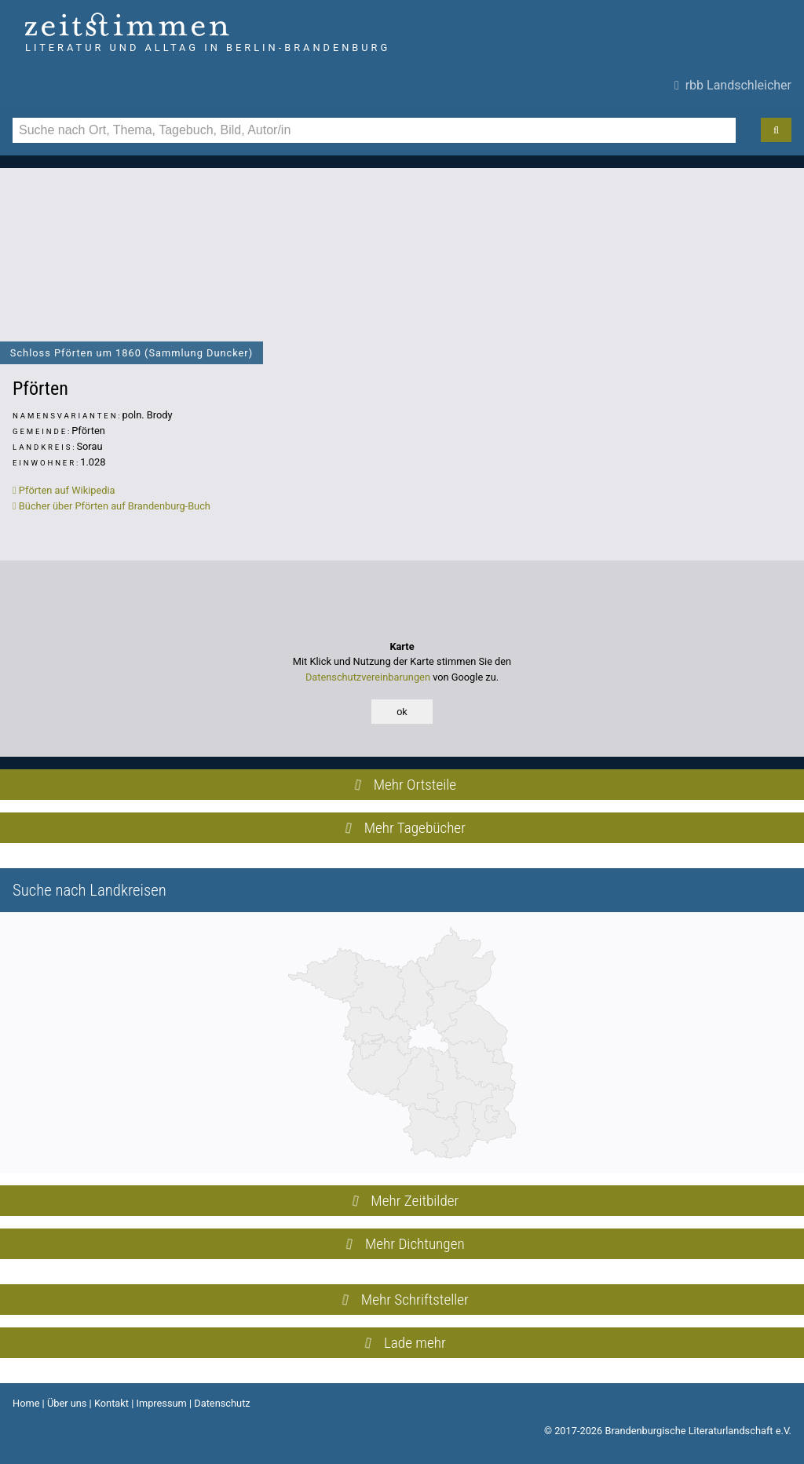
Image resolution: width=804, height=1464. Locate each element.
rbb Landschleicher (732, 85)
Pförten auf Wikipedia (64, 490)
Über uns (67, 1403)
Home (26, 1403)
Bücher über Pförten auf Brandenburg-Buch (111, 506)
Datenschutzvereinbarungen (367, 677)
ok (402, 711)
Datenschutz (222, 1403)
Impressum (161, 1403)
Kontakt (111, 1403)
